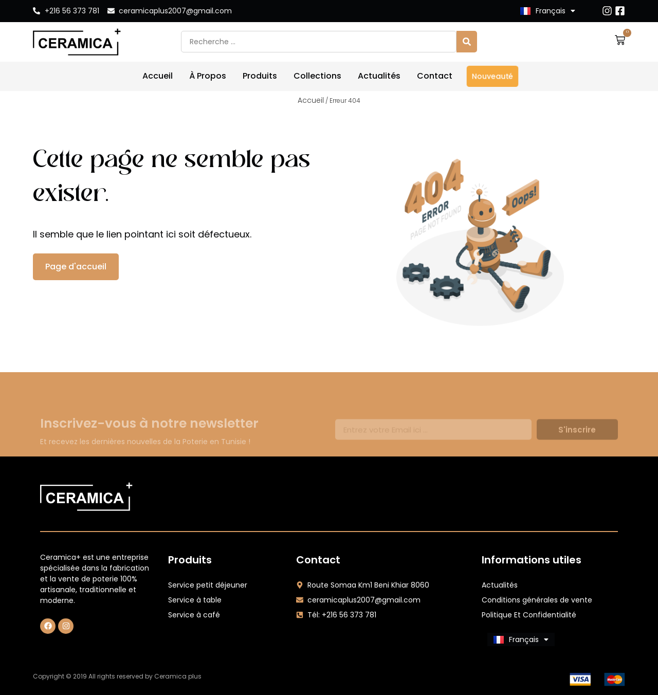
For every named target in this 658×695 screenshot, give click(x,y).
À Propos (207, 76)
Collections (317, 76)
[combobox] (318, 41)
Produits (260, 76)
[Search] (466, 41)
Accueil (157, 76)
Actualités (379, 76)
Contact (434, 76)
